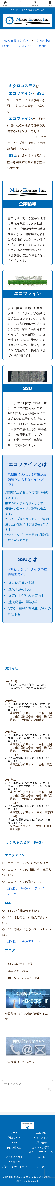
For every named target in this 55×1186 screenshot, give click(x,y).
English (41, 1157)
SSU (14, 1142)
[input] (27, 1083)
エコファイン (40, 1137)
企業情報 (41, 1132)
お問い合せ (40, 1142)
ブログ (40, 1166)
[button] (49, 1088)
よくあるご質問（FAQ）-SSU (14, 1159)
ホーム (14, 1132)
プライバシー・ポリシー (14, 1168)
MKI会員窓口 (14, 1147)
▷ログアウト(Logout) (32, 45)
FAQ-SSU (27, 941)
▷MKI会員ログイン (15, 40)
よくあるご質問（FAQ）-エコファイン (40, 1150)
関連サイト (14, 1137)
